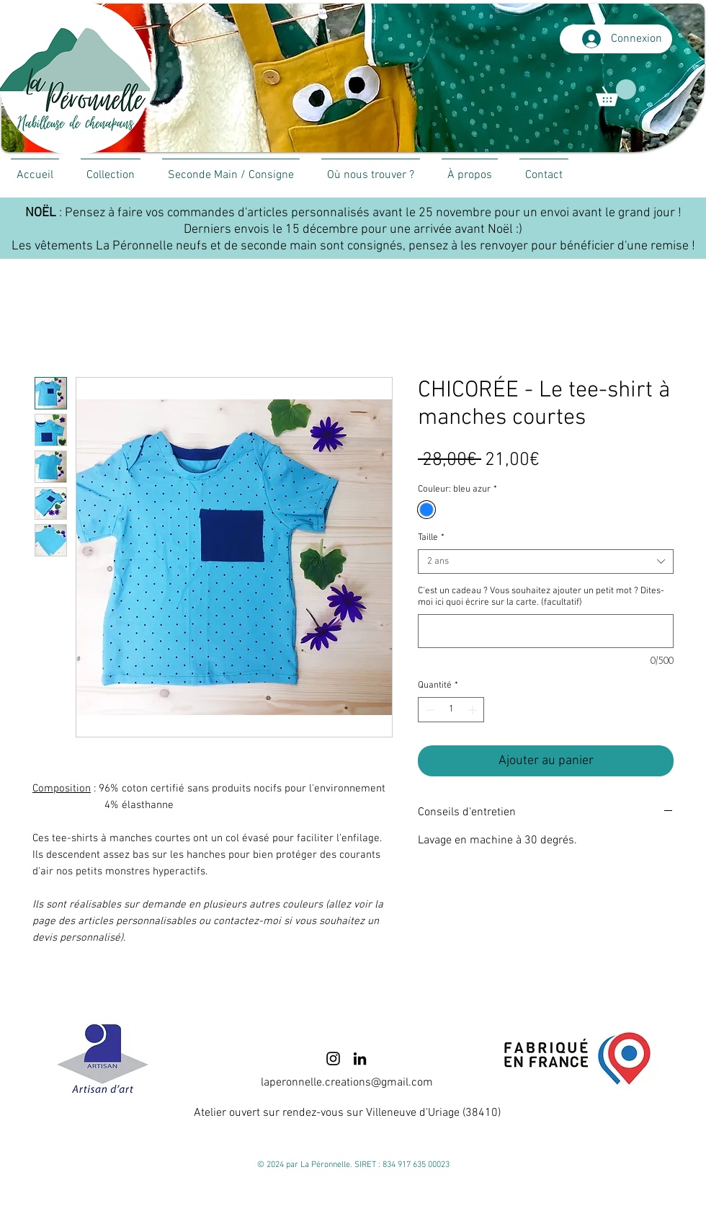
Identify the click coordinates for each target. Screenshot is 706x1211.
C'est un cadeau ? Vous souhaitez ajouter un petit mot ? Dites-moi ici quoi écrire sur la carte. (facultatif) (541, 596)
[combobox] (546, 561)
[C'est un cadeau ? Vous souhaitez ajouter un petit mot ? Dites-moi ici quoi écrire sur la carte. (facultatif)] (546, 631)
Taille (431, 538)
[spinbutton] (451, 710)
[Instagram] (333, 1059)
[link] (616, 92)
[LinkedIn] (360, 1059)
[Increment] (474, 710)
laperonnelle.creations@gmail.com (347, 1082)
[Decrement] (428, 710)
